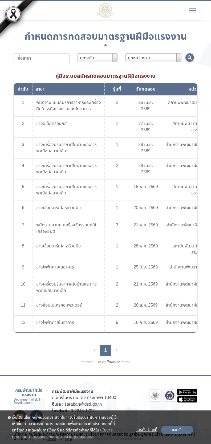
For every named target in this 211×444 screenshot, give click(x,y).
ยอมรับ (177, 430)
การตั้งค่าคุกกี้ (146, 430)
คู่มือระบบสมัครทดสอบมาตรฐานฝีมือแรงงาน (105, 76)
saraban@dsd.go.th (83, 404)
